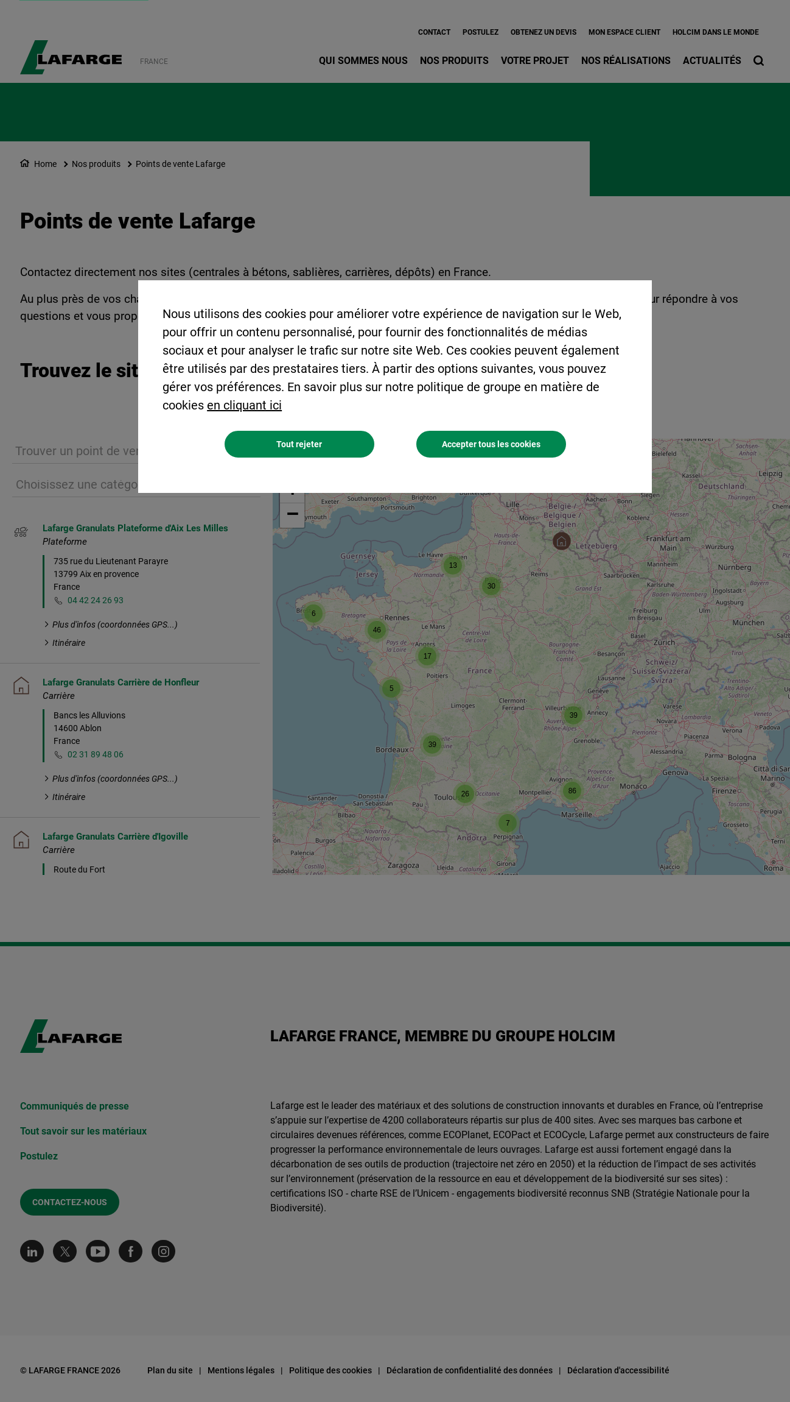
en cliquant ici (244, 405)
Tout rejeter (299, 444)
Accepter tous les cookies (491, 444)
